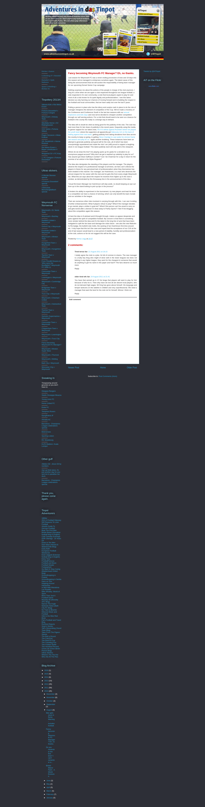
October (49, 701)
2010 (46, 691)
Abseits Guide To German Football (48, 527)
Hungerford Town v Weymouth (49, 244)
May (48, 784)
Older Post (132, 367)
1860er (44, 518)
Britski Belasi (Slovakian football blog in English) (51, 533)
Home (103, 367)
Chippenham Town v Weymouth (50, 329)
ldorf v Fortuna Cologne (50, 112)
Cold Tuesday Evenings (51, 536)
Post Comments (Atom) (108, 376)
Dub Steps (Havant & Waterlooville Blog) (50, 546)
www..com (153, 86)
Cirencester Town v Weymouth (49, 272)
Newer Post (73, 367)
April (48, 787)
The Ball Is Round (49, 636)
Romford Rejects (48, 624)
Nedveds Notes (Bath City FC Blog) (50, 607)
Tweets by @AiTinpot (152, 71)
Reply (77, 269)
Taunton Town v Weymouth (48, 256)
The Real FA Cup (48, 640)
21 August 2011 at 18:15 (97, 252)
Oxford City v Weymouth (51, 226)
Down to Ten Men (48, 543)
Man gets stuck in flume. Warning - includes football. (50, 719)
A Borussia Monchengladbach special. (49, 190)
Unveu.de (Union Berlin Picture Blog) (51, 650)
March (49, 791)
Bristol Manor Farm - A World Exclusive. (50, 771)
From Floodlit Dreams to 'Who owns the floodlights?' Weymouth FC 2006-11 (51, 264)
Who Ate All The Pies (50, 657)
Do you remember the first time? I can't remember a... (50, 754)
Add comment (75, 299)
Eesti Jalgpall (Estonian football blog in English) (51, 556)
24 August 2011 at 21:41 (100, 277)
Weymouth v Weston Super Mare (50, 350)
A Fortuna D (46, 181)
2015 (46, 674)
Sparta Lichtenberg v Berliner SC (49, 87)
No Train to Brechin (49, 610)
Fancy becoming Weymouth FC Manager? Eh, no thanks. (50, 736)
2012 (46, 684)
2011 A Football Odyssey (51, 520)
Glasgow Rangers (49, 391)
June (48, 781)
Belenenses (46, 432)
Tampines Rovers (48, 411)
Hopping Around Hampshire (48, 584)
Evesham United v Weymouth (49, 232)
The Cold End (47, 638)
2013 (46, 681)
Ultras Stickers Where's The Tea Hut (50, 654)
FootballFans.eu (48, 561)
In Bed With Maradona (50, 587)
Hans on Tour (47, 581)
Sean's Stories (47, 626)
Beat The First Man (49, 530)
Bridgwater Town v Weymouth (49, 289)
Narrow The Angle (49, 604)
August (49, 710)
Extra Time (46, 559)
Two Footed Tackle (49, 645)
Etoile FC (45, 407)
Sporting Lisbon (48, 436)
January (49, 798)
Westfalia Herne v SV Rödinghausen (50, 124)
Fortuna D (46, 111)
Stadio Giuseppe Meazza (51, 395)
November (50, 697)
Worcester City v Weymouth (48, 368)
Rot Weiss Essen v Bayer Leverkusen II (49, 148)
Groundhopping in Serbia (51, 579)
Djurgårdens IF (47, 416)
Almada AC (46, 420)
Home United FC (48, 403)
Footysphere (46, 567)
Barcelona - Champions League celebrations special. (51, 426)
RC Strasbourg (47, 440)
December (50, 694)
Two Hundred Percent (50, 647)
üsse (51, 111)
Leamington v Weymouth (51, 277)
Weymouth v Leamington (51, 335)
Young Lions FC (48, 399)
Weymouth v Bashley (50, 216)
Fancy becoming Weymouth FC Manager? (51, 344)
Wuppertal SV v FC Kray (51, 153)
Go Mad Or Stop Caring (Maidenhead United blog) (51, 571)
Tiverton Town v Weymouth (48, 311)
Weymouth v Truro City (51, 339)
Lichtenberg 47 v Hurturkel (51, 76)
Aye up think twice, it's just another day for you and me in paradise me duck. (51, 473)
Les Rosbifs (46, 589)
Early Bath (46, 549)
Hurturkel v (48, 81)
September (50, 704)
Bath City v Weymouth (50, 363)
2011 (46, 688)
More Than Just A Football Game (48, 597)
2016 (46, 670)
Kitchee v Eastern (48, 71)
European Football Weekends (49, 552)
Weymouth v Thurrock (50, 355)
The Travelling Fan (49, 642)
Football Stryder (48, 565)
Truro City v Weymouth (51, 294)
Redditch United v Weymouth (49, 221)
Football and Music (49, 563)
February (50, 794)
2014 (46, 677)
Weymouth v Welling (50, 359)
